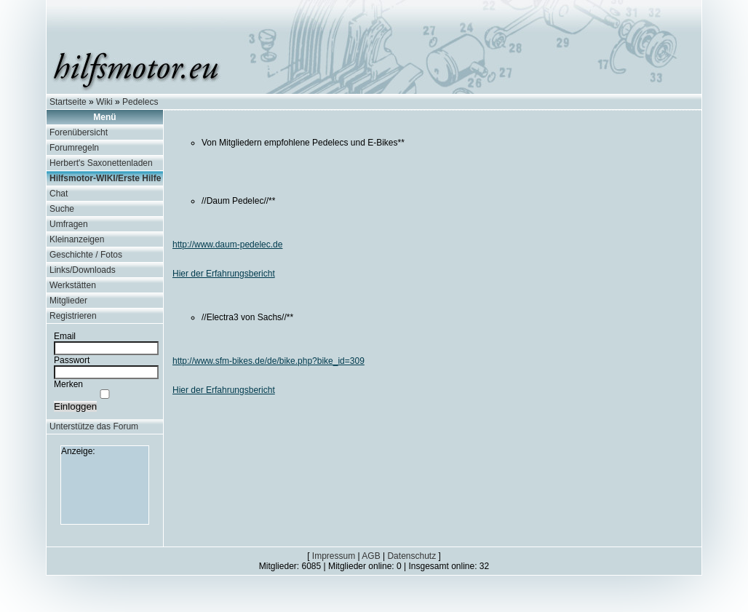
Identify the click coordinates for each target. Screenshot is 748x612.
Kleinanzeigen (76, 239)
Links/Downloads (82, 270)
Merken (68, 384)
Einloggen (75, 406)
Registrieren (73, 316)
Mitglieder (68, 300)
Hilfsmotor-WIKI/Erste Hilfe (105, 178)
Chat (58, 193)
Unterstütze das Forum (93, 426)
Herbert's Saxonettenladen (101, 163)
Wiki (104, 102)
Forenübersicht (78, 132)
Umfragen (68, 224)
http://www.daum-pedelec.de (227, 244)
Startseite (68, 102)
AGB (371, 556)
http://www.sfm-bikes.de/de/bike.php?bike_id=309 (268, 361)
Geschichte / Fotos (85, 255)
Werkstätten (72, 285)
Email (65, 336)
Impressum (333, 556)
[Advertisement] (104, 489)
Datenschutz (411, 556)
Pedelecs (140, 102)
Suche (61, 209)
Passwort (71, 360)
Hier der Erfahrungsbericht (223, 274)
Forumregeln (74, 148)
